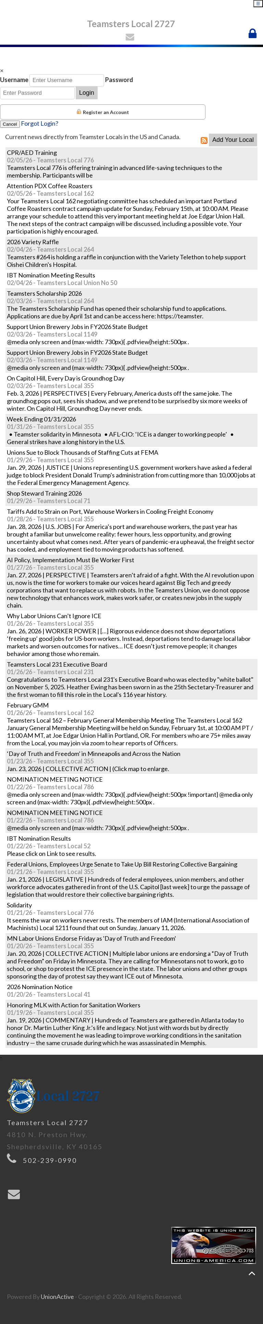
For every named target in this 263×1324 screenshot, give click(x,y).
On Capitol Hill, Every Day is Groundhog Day (65, 378)
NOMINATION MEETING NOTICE (55, 779)
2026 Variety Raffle (33, 242)
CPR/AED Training (32, 152)
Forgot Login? (39, 123)
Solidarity (19, 905)
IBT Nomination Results (39, 838)
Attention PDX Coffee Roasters (49, 186)
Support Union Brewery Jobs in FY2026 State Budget (77, 326)
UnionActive (57, 1296)
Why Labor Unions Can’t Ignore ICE (54, 616)
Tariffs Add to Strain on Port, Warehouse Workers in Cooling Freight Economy (110, 511)
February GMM (28, 705)
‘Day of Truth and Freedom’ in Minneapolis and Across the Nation (93, 753)
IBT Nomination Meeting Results (51, 275)
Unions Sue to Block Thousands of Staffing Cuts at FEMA (82, 452)
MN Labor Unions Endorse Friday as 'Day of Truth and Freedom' (91, 938)
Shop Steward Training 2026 (44, 493)
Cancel (10, 124)
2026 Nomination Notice (40, 987)
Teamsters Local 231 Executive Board (57, 664)
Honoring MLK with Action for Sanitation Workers (73, 1005)
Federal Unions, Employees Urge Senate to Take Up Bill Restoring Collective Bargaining (122, 864)
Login (86, 92)
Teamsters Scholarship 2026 (44, 293)
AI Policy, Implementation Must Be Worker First (70, 560)
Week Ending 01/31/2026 (41, 419)
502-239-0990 (50, 1160)
